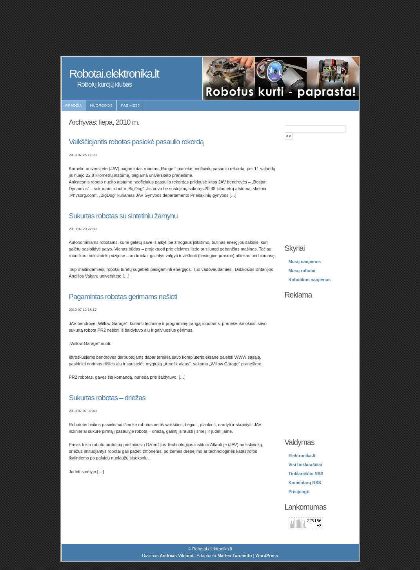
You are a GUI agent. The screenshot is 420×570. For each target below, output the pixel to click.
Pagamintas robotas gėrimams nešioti (123, 296)
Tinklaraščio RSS (306, 473)
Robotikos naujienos (310, 279)
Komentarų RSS (305, 482)
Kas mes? (130, 105)
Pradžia (73, 105)
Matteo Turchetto (234, 555)
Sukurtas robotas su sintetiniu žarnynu (123, 216)
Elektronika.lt (302, 455)
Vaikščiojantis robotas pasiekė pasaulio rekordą (136, 142)
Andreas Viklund (176, 555)
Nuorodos (101, 105)
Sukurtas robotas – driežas (107, 398)
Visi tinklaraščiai (305, 464)
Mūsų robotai (302, 270)
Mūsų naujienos (305, 261)
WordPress (266, 555)
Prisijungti (299, 491)
